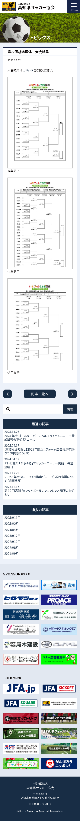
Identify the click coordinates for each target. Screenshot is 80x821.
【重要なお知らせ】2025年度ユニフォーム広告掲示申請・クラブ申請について (40, 449)
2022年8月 (11, 547)
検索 (70, 409)
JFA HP (28, 70)
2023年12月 (12, 536)
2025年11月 (12, 517)
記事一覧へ (39, 393)
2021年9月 (11, 553)
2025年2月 (11, 523)
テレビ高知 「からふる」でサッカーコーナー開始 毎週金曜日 (40, 463)
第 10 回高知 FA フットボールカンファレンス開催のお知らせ (40, 491)
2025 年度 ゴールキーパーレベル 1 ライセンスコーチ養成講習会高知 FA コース (40, 435)
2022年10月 (12, 541)
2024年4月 (11, 530)
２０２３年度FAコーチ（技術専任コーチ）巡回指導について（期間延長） (40, 477)
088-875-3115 (42, 804)
